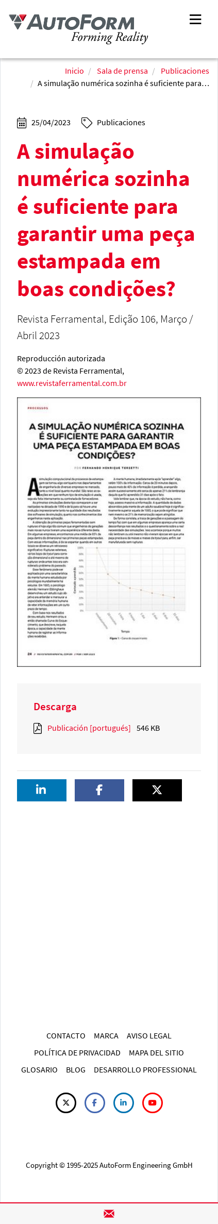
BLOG (76, 1069)
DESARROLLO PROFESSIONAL (145, 1069)
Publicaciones (185, 70)
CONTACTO (66, 1035)
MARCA (106, 1035)
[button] (41, 790)
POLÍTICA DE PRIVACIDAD (77, 1052)
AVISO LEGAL (149, 1035)
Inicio (74, 70)
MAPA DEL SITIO (156, 1052)
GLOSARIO (39, 1069)
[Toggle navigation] (195, 18)
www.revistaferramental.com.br (72, 383)
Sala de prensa (122, 70)
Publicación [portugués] (89, 728)
